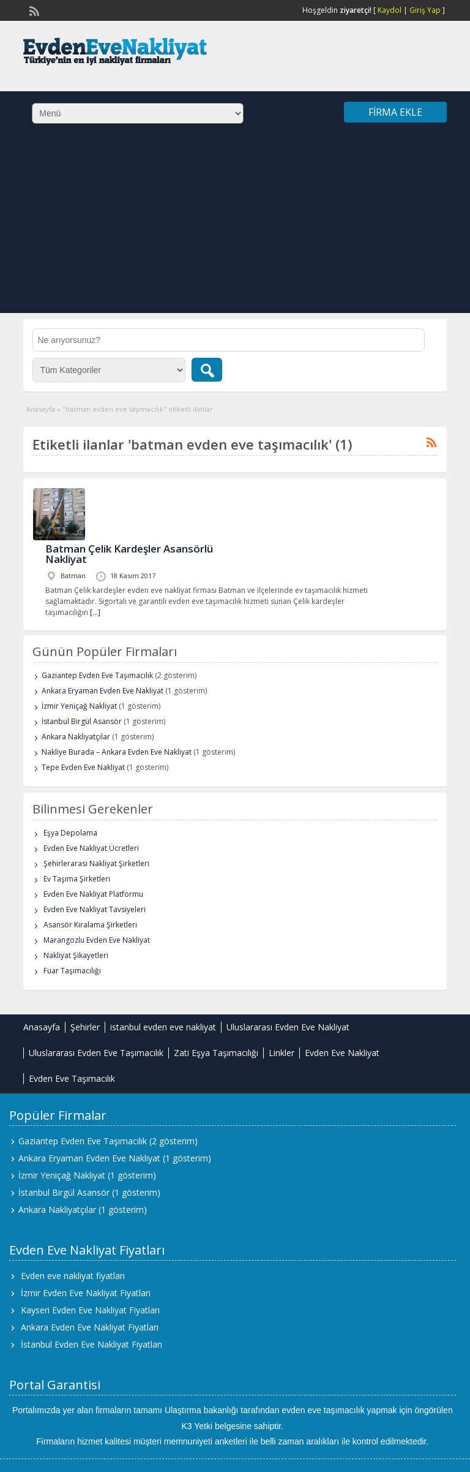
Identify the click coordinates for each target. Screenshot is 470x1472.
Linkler (281, 1053)
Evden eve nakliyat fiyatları (73, 1275)
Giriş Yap (425, 10)
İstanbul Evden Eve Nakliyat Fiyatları (91, 1344)
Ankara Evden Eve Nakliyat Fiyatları (90, 1327)
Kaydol (389, 10)
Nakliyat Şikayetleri (75, 955)
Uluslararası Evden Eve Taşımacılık (96, 1053)
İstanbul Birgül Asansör (82, 721)
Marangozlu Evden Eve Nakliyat (96, 940)
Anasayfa (40, 408)
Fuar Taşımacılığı (72, 970)
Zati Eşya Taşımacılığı (216, 1053)
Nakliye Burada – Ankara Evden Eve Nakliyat (117, 752)
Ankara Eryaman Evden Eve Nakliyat (102, 690)
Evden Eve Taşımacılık (72, 1078)
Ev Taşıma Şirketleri (76, 879)
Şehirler (85, 1027)
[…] (95, 612)
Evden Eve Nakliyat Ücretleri (91, 848)
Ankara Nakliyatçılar (76, 736)
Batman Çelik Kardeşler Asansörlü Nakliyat (129, 554)
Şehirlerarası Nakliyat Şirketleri (96, 863)
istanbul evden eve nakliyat (163, 1027)
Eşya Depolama (70, 833)
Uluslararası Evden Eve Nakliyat (287, 1027)
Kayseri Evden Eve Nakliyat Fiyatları (90, 1310)
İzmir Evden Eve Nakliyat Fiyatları (86, 1293)
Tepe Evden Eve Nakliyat (83, 767)
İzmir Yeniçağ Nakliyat (79, 706)
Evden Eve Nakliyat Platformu (93, 894)
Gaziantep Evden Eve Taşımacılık (97, 675)
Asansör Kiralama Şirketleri (90, 924)
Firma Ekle (395, 112)
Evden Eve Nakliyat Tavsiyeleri (94, 909)
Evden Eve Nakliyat (342, 1053)
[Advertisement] (235, 227)
